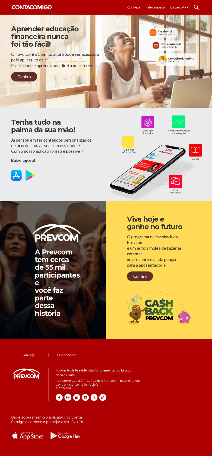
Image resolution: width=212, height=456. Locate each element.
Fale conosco (155, 7)
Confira (24, 76)
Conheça (133, 7)
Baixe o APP (179, 7)
